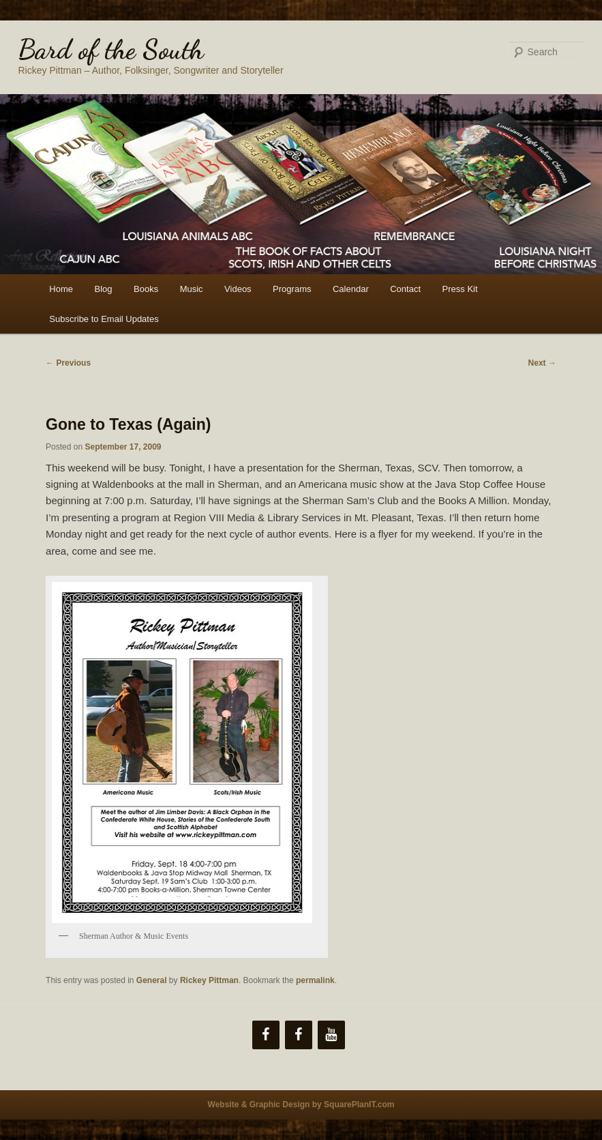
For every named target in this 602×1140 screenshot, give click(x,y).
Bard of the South (111, 49)
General (151, 980)
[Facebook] (266, 1035)
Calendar (351, 289)
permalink (315, 980)
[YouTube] (331, 1035)
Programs (292, 289)
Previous (68, 363)
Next (542, 363)
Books (146, 289)
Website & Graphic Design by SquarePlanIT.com (301, 1104)
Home (61, 289)
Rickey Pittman (209, 980)
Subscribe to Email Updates (103, 319)
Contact (405, 289)
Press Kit (460, 289)
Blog (103, 289)
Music (191, 289)
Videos (238, 289)
